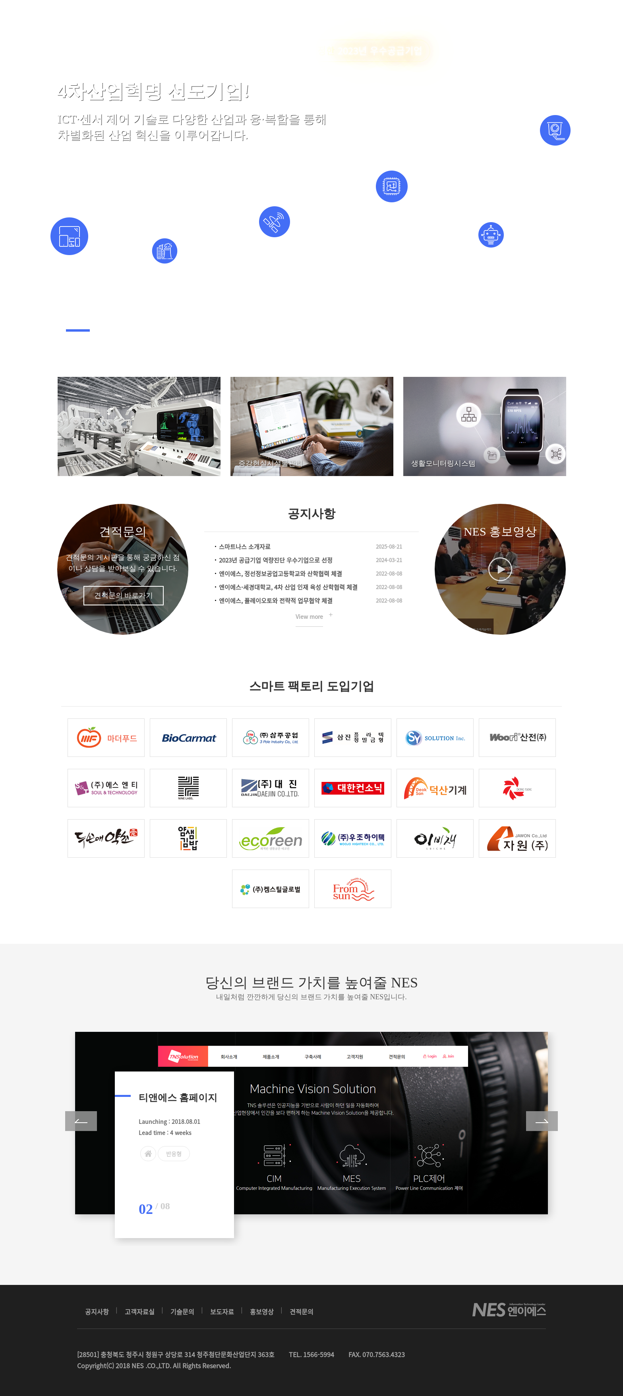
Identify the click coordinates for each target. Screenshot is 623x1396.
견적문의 (123, 531)
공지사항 (97, 1311)
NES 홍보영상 (500, 531)
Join (558, 21)
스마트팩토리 (234, 21)
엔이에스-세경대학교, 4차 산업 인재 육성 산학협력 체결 (288, 587)
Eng (510, 21)
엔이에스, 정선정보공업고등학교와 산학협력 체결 (280, 573)
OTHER (286, 21)
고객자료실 (140, 1311)
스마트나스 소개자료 (245, 546)
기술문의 (182, 1311)
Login (541, 21)
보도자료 (222, 1311)
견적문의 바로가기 (123, 595)
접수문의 (380, 21)
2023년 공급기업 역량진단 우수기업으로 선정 (276, 560)
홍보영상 (262, 1311)
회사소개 (180, 21)
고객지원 (332, 21)
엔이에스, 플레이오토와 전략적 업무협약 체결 (276, 600)
